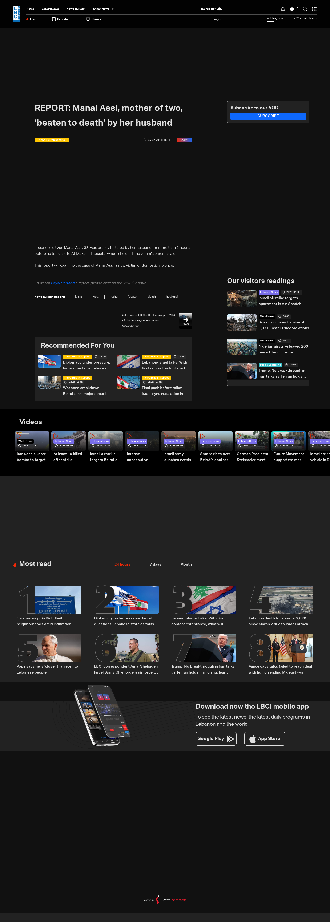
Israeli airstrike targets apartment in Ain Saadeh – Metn (281, 301)
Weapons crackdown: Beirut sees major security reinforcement (86, 391)
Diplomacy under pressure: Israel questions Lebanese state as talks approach (86, 366)
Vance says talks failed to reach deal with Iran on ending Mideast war (280, 669)
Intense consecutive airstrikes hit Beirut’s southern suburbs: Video (142, 457)
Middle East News (270, 365)
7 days (155, 564)
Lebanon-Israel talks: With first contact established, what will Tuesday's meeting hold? (164, 366)
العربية (218, 19)
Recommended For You (77, 345)
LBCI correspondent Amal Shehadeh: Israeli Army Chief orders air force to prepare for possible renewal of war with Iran (126, 670)
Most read (35, 564)
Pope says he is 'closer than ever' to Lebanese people (47, 669)
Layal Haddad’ (63, 283)
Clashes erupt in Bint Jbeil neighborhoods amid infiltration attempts (44, 621)
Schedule (61, 19)
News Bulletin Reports (77, 357)
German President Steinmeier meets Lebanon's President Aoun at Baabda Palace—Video (252, 457)
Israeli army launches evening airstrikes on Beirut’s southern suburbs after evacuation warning (179, 457)
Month (186, 564)
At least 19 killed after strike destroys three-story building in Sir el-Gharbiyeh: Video (67, 457)
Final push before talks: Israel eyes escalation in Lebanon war (162, 391)
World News (267, 316)
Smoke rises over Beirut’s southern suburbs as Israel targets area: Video (215, 457)
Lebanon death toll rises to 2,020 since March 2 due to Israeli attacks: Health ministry (280, 621)
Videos (30, 422)
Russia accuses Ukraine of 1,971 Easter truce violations (284, 325)
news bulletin (76, 9)
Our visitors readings (260, 281)
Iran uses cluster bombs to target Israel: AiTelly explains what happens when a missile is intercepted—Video (31, 457)
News (30, 9)
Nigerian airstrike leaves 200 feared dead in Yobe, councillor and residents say (283, 350)
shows (93, 19)
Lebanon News (269, 292)
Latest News (50, 9)
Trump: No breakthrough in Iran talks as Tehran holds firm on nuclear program (282, 374)
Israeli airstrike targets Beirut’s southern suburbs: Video (106, 457)
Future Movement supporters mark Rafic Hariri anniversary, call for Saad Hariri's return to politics (289, 457)
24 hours (122, 564)
